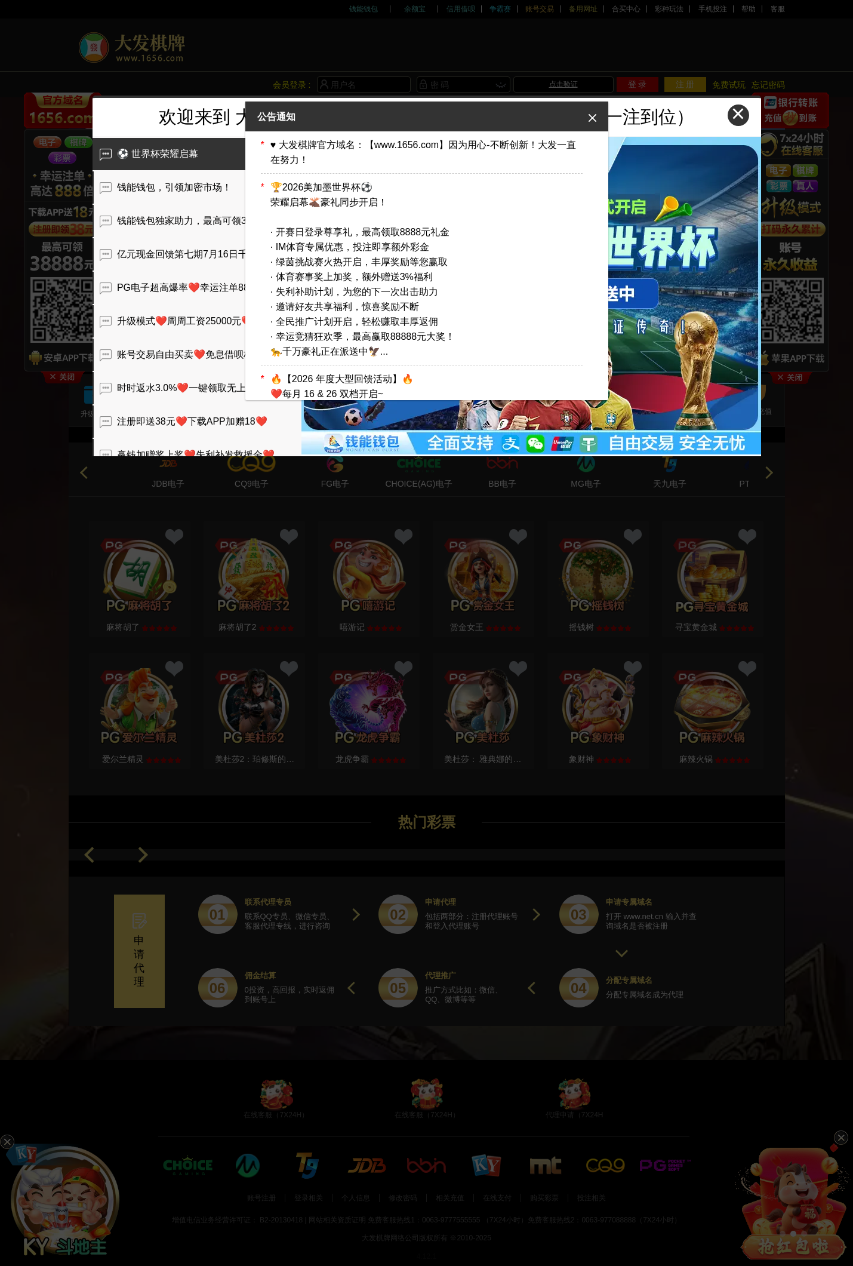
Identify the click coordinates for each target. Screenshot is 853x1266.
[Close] (592, 117)
